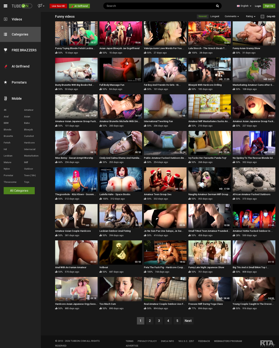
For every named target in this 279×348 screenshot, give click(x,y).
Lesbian (8, 153)
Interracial (31, 147)
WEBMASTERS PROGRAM (231, 337)
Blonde (7, 127)
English (244, 5)
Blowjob (30, 127)
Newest (203, 16)
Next (190, 317)
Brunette (8, 133)
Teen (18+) (31, 173)
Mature (7, 160)
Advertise (134, 342)
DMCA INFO (170, 337)
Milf (28, 160)
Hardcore (31, 140)
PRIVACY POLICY (150, 337)
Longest (214, 16)
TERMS (132, 337)
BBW (6, 120)
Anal (6, 114)
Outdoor (30, 166)
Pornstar (8, 173)
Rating (250, 16)
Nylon (7, 166)
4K (5, 107)
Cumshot (31, 133)
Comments (232, 16)
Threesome (10, 179)
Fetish (7, 140)
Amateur (30, 107)
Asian (29, 114)
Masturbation (33, 153)
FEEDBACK (207, 337)
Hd (5, 147)
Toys (28, 179)
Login (258, 6)
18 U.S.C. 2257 (189, 337)
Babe (29, 120)
